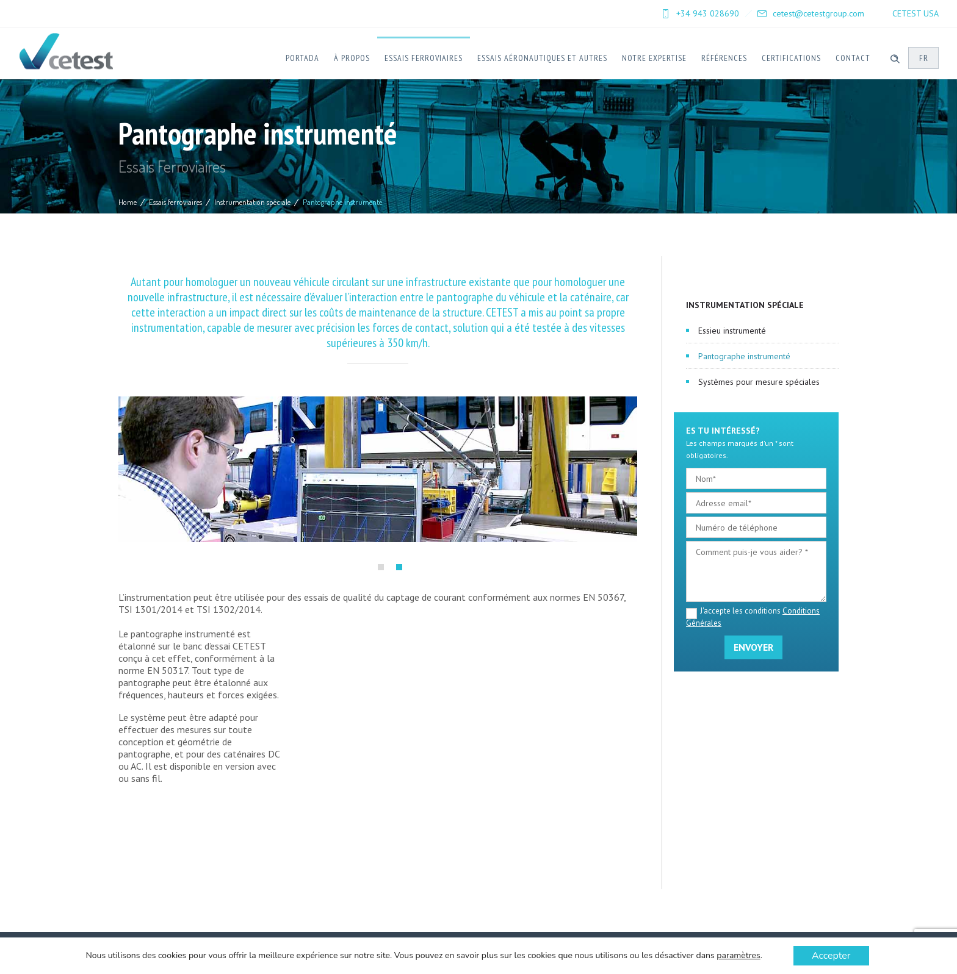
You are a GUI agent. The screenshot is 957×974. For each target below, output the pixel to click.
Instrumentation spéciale (252, 202)
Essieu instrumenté (732, 330)
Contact (853, 57)
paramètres (738, 955)
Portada (302, 57)
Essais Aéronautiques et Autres (542, 57)
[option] (377, 469)
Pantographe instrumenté (744, 356)
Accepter (831, 955)
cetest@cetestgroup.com (818, 13)
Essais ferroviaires (424, 57)
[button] (381, 567)
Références (724, 57)
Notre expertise (654, 57)
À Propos (352, 57)
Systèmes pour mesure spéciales (759, 381)
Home (127, 202)
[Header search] (894, 57)
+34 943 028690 (707, 13)
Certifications (791, 57)
